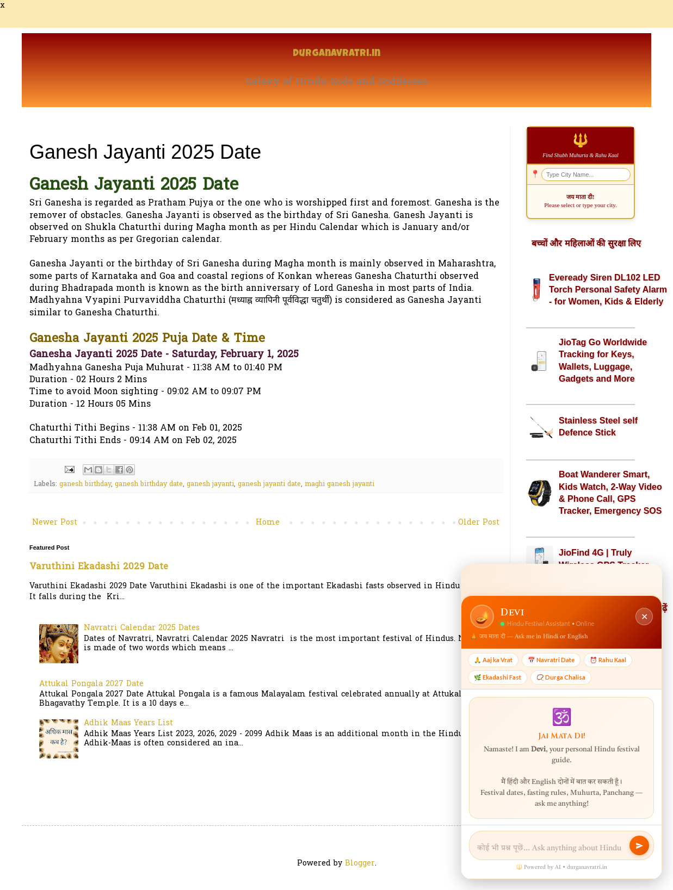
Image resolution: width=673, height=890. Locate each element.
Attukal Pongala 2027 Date (91, 684)
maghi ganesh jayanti (339, 484)
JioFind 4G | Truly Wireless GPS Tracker (604, 558)
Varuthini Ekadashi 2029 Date (98, 567)
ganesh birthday (85, 484)
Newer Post (54, 522)
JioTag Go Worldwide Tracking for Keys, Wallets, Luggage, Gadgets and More (603, 360)
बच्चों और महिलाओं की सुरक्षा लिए (586, 243)
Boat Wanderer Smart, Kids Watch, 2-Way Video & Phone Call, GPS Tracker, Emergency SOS (610, 492)
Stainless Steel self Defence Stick (598, 426)
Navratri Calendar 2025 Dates (142, 628)
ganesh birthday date (149, 484)
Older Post (478, 522)
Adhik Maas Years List (128, 723)
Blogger (360, 863)
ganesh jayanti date (269, 484)
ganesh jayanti (210, 484)
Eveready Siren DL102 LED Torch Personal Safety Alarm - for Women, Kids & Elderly (608, 290)
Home (268, 522)
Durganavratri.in (336, 54)
